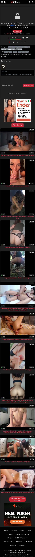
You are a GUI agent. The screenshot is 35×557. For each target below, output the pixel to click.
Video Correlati (17, 125)
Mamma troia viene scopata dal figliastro (17, 247)
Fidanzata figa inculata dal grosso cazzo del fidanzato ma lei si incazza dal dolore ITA (17, 309)
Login (29, 530)
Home (6, 530)
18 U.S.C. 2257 (8, 541)
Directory (19, 541)
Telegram (13, 545)
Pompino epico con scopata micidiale (17, 186)
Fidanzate (3, 49)
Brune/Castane (19, 47)
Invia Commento (28, 85)
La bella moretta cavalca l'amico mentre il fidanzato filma (17, 217)
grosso (15, 51)
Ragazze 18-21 (11, 49)
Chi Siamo (9, 534)
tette (27, 51)
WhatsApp (19, 49)
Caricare (14, 530)
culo (10, 51)
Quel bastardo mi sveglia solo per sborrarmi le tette (17, 492)
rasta (23, 51)
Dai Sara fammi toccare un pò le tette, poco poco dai (17, 155)
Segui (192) (17, 31)
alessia (6, 51)
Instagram (28, 541)
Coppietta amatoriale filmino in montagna (17, 278)
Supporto (22, 545)
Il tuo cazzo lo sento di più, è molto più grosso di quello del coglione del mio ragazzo (17, 401)
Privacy (10, 538)
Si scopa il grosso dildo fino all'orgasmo (17, 461)
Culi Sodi (27, 47)
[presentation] (15, 79)
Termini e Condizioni (22, 534)
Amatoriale (11, 47)
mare (19, 51)
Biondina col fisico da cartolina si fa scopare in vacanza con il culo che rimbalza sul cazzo (17, 431)
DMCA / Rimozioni (21, 538)
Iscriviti (22, 530)
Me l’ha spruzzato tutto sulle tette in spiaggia (17, 370)
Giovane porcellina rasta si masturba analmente (17, 339)
